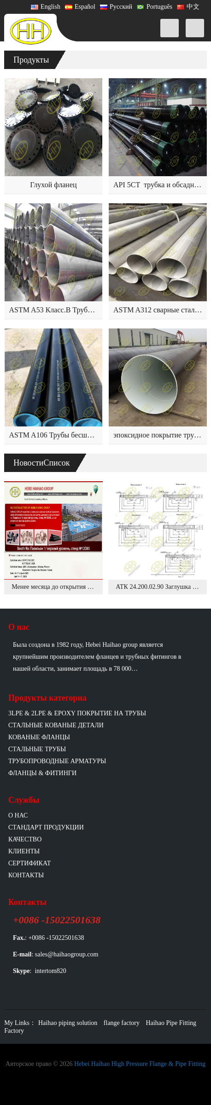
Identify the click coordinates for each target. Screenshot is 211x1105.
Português (154, 6)
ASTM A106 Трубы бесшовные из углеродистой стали (94, 435)
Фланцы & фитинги (42, 773)
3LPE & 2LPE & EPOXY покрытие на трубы (77, 713)
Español (80, 6)
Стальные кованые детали (56, 725)
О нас (18, 815)
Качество (24, 839)
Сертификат (29, 863)
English (45, 6)
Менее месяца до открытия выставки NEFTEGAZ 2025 (87, 586)
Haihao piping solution (67, 1022)
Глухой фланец (53, 185)
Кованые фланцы (39, 737)
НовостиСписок (41, 462)
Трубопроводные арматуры (57, 761)
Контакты (26, 875)
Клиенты (24, 851)
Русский (116, 6)
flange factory (122, 1022)
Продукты (31, 59)
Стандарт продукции (46, 827)
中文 (188, 6)
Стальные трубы (37, 749)
